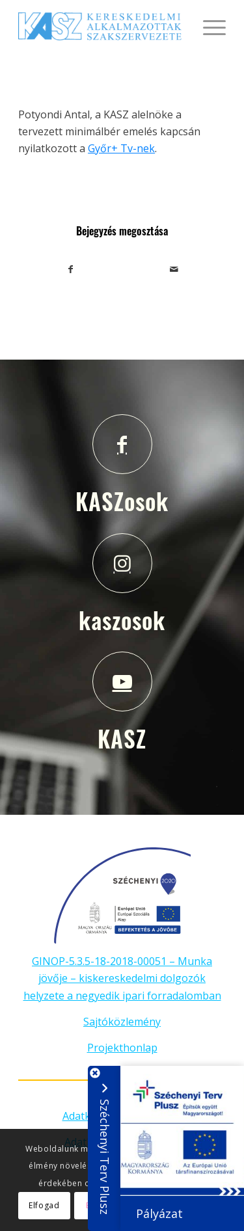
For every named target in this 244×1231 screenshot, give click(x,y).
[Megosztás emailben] (174, 269)
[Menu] (208, 26)
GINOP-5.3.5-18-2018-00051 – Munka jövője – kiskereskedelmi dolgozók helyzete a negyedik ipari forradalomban (122, 978)
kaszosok (122, 620)
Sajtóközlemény (122, 1021)
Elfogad (44, 1205)
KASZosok (122, 501)
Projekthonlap (122, 1047)
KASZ (122, 738)
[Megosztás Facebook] (70, 269)
